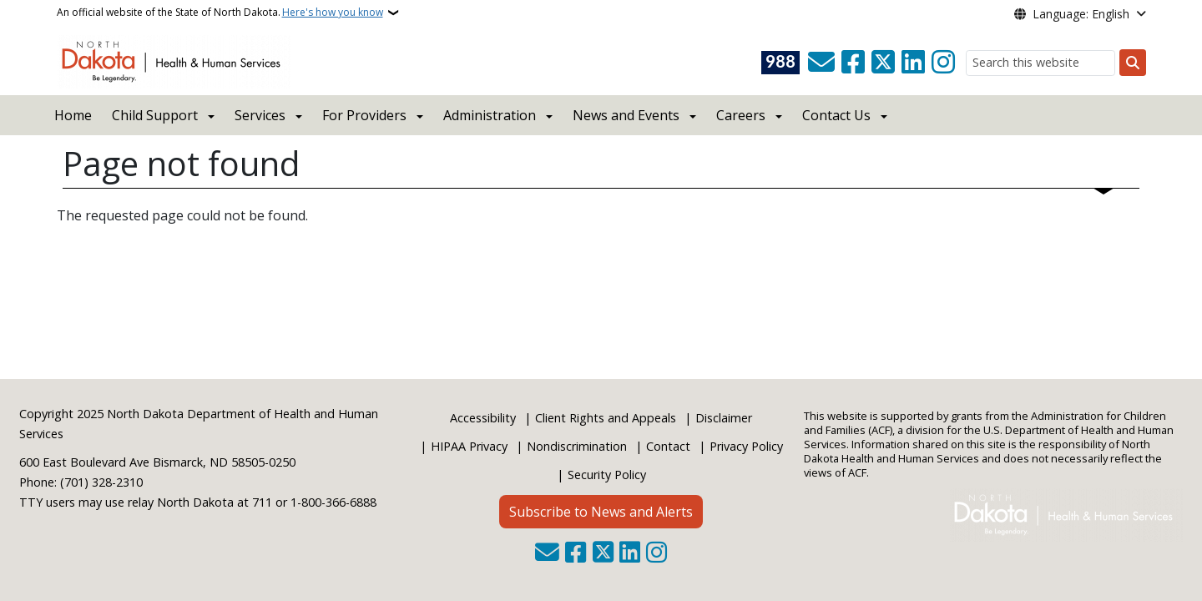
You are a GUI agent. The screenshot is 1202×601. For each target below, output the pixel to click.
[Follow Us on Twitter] (883, 62)
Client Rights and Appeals (605, 418)
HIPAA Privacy (469, 446)
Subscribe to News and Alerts (601, 512)
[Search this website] (1040, 63)
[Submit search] (1132, 62)
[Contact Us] (821, 62)
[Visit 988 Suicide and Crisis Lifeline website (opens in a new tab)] (780, 62)
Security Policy (607, 474)
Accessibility (483, 418)
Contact (668, 446)
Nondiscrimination (577, 446)
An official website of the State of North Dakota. (220, 12)
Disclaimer (723, 418)
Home (73, 115)
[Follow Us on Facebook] (853, 62)
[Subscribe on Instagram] (943, 62)
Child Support (155, 115)
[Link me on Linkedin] (913, 62)
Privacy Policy (746, 446)
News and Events (626, 115)
